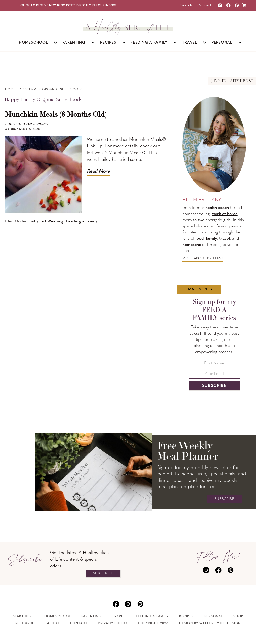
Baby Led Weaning (46, 222)
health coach (217, 208)
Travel (118, 616)
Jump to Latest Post (232, 81)
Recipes (186, 616)
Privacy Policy (112, 623)
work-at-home (225, 214)
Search (186, 5)
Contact (204, 5)
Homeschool (57, 616)
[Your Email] (214, 375)
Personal (213, 616)
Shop (238, 616)
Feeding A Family (152, 616)
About (53, 623)
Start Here (23, 616)
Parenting (91, 616)
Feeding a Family (81, 222)
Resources (26, 623)
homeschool (193, 245)
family (211, 239)
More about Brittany (203, 258)
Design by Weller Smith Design (210, 623)
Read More (98, 171)
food (199, 239)
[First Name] (214, 364)
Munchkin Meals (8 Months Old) (56, 115)
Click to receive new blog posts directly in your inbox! (68, 5)
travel (224, 239)
